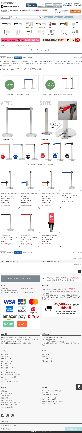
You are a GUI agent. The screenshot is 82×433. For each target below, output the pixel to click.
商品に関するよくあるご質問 (9, 405)
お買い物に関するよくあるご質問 (10, 402)
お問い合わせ (56, 6)
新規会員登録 (45, 354)
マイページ (45, 351)
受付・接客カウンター (7, 363)
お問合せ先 (45, 334)
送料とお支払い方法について (14, 292)
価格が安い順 (10, 57)
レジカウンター (49, 17)
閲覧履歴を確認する (73, 429)
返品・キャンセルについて (13, 343)
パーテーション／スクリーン (12, 45)
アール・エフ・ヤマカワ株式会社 (51, 391)
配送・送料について (6, 393)
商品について (48, 4)
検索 (40, 17)
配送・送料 (45, 285)
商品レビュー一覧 (47, 361)
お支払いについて (6, 395)
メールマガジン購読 (47, 358)
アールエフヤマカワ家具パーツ (10, 381)
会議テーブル (4, 356)
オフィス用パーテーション (8, 372)
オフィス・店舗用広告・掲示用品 (10, 374)
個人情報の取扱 (5, 429)
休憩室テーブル (59, 17)
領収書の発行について (7, 398)
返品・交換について (6, 400)
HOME (2, 45)
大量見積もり (32, 5)
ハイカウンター (69, 17)
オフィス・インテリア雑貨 (8, 377)
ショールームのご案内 (7, 407)
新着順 (24, 57)
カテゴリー (4, 351)
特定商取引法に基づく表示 (8, 425)
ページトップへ (79, 271)
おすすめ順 (30, 57)
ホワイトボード (5, 370)
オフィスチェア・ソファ (8, 361)
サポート (3, 387)
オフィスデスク (5, 354)
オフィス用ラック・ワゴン (8, 368)
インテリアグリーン (6, 379)
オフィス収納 (4, 365)
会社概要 (44, 387)
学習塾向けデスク (6, 358)
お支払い (3, 285)
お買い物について (57, 4)
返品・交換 (4, 334)
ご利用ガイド (43, 6)
